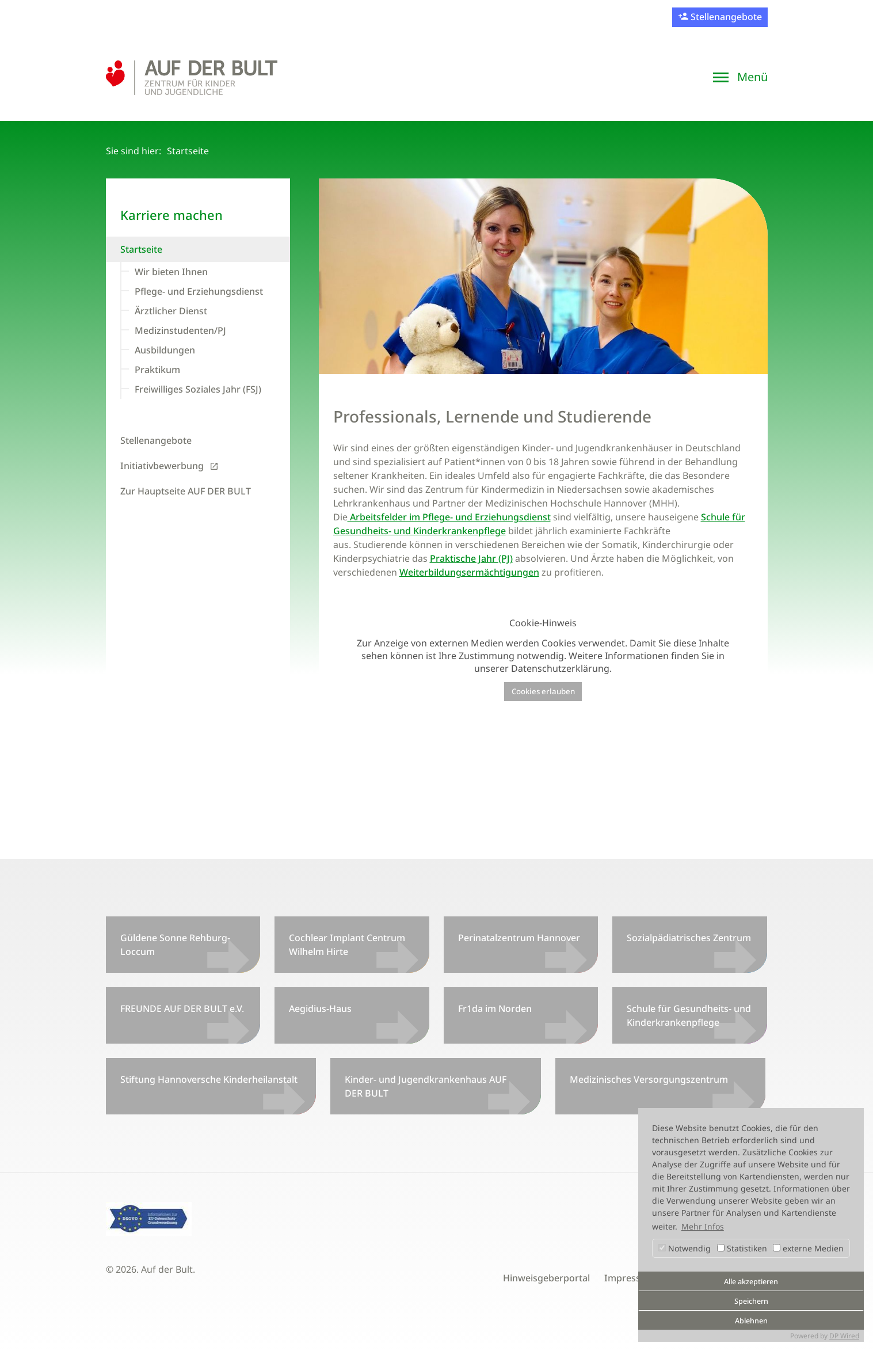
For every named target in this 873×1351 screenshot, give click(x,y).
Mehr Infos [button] (702, 1226)
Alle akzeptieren (751, 1282)
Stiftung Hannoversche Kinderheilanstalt (209, 1079)
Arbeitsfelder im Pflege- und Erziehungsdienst (449, 517)
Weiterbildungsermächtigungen (469, 572)
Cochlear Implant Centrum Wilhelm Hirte (347, 944)
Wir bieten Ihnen (171, 271)
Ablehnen (751, 1321)
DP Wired (844, 1336)
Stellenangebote (725, 16)
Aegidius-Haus (320, 1008)
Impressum (629, 1278)
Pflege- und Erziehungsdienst (199, 291)
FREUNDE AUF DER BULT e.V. (182, 1008)
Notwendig (684, 1248)
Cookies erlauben (543, 691)
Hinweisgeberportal (546, 1278)
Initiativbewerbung (162, 465)
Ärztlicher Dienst (171, 311)
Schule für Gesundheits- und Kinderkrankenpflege (689, 1015)
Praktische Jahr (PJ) (471, 558)
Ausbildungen (165, 350)
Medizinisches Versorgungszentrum (649, 1079)
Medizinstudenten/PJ (180, 330)
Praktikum (157, 369)
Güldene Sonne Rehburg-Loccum (175, 944)
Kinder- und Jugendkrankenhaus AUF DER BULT (425, 1086)
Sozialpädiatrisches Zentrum (689, 937)
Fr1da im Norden (495, 1008)
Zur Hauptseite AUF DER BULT (185, 491)
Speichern (751, 1301)
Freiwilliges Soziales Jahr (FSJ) (198, 389)
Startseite (141, 249)
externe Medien (808, 1248)
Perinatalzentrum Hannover (519, 937)
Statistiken (742, 1248)
